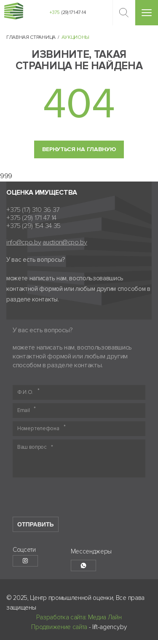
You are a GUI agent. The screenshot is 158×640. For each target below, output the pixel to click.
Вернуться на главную (79, 149)
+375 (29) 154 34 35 (33, 226)
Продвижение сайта (59, 627)
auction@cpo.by (65, 243)
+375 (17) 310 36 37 (32, 210)
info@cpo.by (23, 243)
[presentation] (77, 500)
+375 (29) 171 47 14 (31, 218)
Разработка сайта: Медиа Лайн (78, 617)
